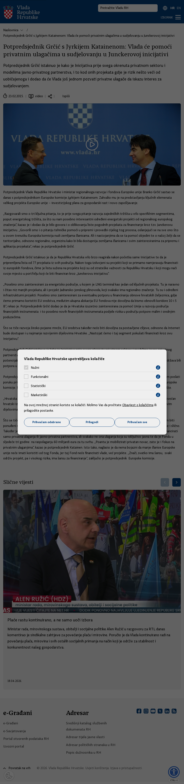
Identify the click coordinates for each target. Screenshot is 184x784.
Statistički (38, 386)
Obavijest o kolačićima (138, 405)
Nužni (35, 367)
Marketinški (39, 395)
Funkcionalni (39, 377)
